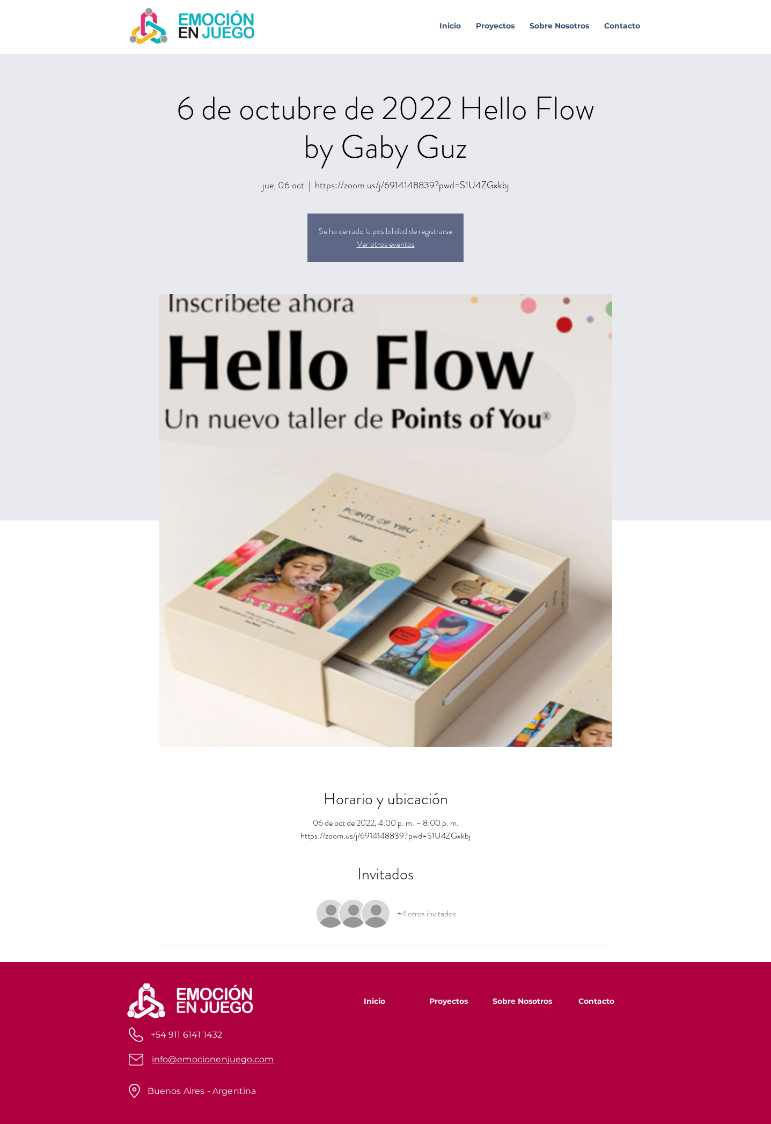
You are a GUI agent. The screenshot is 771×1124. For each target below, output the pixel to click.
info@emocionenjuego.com (213, 1059)
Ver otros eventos (386, 244)
